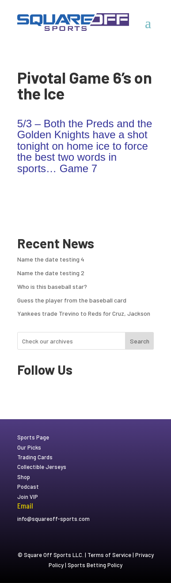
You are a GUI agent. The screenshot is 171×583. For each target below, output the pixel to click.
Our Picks (29, 447)
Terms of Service (109, 554)
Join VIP (27, 496)
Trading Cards (35, 457)
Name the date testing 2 (50, 273)
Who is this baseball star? (52, 286)
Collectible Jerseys (41, 466)
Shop (23, 476)
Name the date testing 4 (50, 259)
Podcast (28, 486)
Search (139, 341)
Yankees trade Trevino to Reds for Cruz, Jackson (83, 313)
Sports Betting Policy (95, 564)
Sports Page (33, 437)
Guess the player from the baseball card (71, 300)
